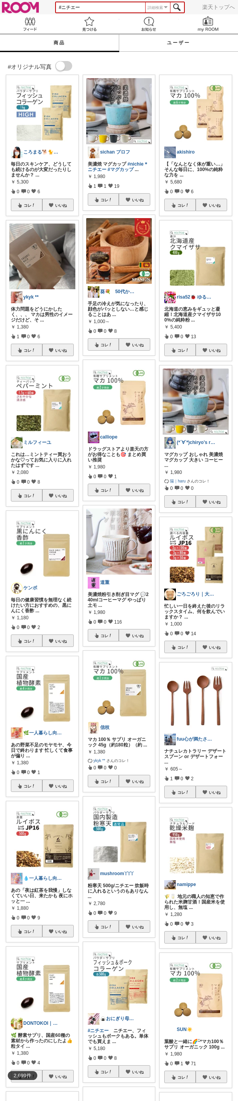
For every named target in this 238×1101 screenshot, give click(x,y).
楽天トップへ (218, 7)
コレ (29, 205)
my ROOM (208, 23)
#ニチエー (98, 1030)
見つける (89, 23)
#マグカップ (121, 169)
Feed (29, 23)
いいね (61, 205)
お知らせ (149, 23)
